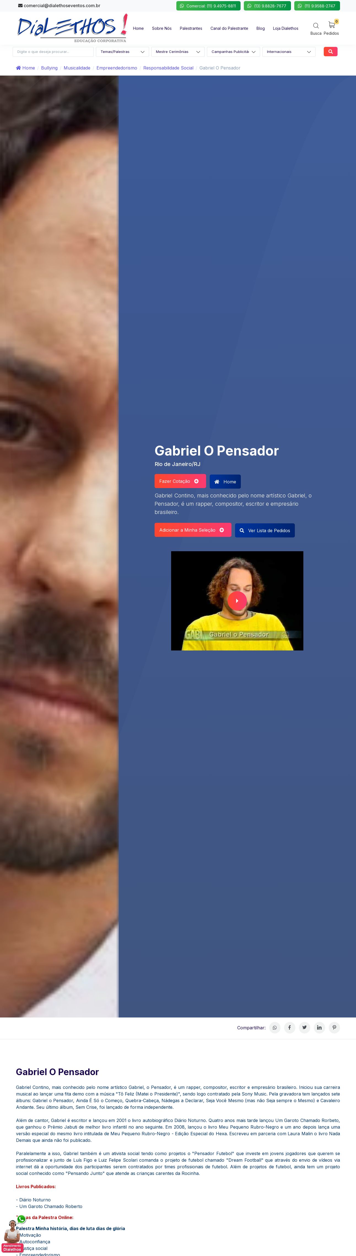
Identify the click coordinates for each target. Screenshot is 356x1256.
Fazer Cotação (179, 481)
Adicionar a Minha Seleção (191, 530)
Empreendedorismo (116, 68)
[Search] (316, 29)
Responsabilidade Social (168, 68)
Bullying (49, 68)
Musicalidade (77, 68)
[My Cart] (331, 28)
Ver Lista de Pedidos (265, 530)
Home (25, 68)
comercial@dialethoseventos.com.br (59, 5)
